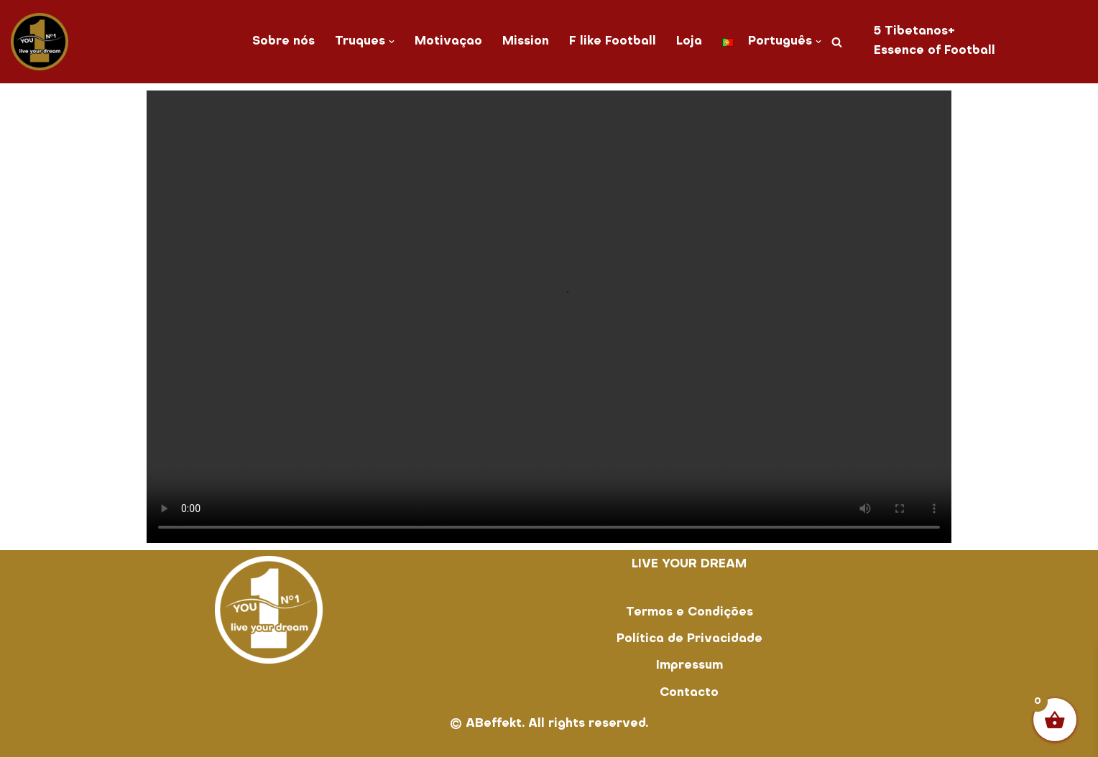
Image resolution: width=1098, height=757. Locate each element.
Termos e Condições (689, 612)
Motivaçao (448, 41)
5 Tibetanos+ (914, 31)
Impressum (689, 666)
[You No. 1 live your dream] (39, 41)
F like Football (612, 41)
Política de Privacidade (689, 639)
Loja (689, 41)
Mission (525, 41)
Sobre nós (283, 41)
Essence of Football (934, 51)
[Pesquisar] (836, 42)
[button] (392, 42)
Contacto (689, 693)
